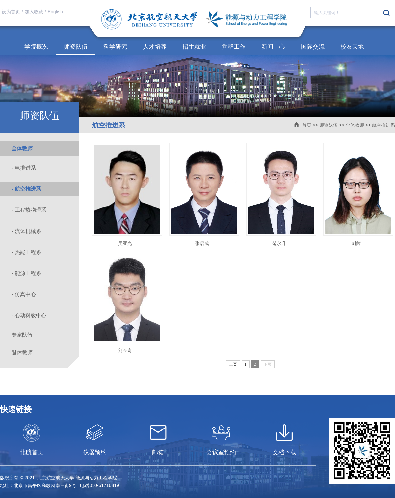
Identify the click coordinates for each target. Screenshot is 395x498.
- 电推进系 (24, 168)
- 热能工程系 (26, 252)
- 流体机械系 (26, 231)
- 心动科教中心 (29, 315)
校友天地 (352, 46)
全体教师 (355, 125)
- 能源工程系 (26, 273)
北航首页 (31, 452)
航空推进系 (383, 125)
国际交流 (313, 46)
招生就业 (194, 46)
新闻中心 (273, 46)
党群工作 (234, 46)
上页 (233, 364)
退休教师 (22, 352)
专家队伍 (22, 335)
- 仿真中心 (24, 294)
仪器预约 (95, 452)
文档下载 (284, 452)
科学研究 (115, 46)
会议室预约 (221, 452)
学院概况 (36, 46)
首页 (306, 125)
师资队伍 (76, 46)
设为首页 (11, 11)
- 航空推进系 (26, 189)
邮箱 (158, 452)
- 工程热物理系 (29, 210)
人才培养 (155, 46)
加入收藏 (34, 11)
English (55, 11)
